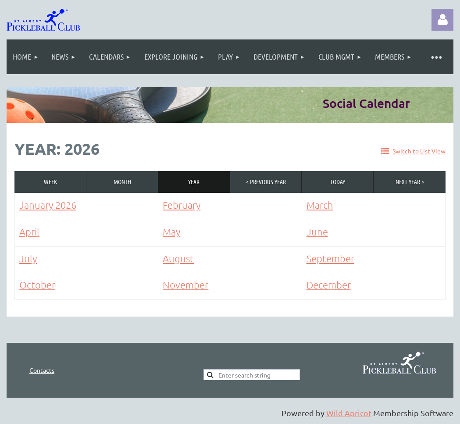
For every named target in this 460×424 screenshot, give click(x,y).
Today (337, 181)
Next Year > (410, 181)
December (329, 284)
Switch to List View (419, 151)
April (29, 231)
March (320, 204)
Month (122, 181)
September (330, 258)
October (37, 284)
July (28, 258)
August (178, 258)
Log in (442, 20)
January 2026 (47, 204)
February (181, 204)
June (317, 231)
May (171, 231)
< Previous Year (266, 181)
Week (50, 181)
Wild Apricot (348, 412)
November (185, 284)
